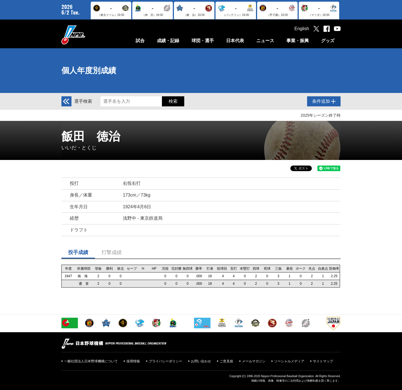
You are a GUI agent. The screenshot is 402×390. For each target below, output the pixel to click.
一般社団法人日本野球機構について (91, 361)
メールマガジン (253, 361)
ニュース (265, 40)
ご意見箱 (226, 361)
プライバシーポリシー (165, 361)
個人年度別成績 (88, 70)
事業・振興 (297, 40)
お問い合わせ (201, 361)
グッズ (327, 40)
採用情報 (133, 361)
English (302, 28)
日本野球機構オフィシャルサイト (87, 35)
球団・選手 (203, 40)
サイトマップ (323, 361)
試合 (140, 40)
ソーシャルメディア (289, 361)
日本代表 (235, 40)
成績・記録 (168, 40)
